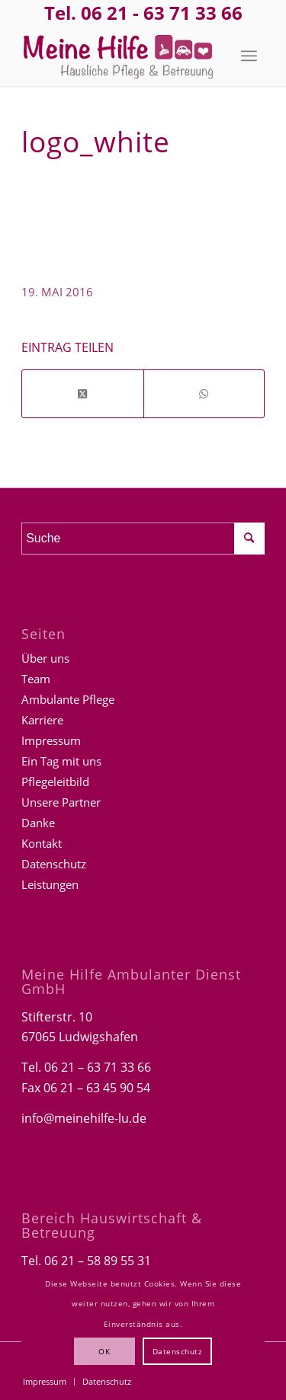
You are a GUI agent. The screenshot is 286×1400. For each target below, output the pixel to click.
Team (35, 678)
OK (104, 1351)
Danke (38, 822)
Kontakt (41, 843)
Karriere (42, 719)
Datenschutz (53, 863)
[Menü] (249, 55)
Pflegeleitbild (55, 781)
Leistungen (50, 884)
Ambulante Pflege (67, 699)
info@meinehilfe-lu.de (83, 1118)
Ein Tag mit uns (61, 761)
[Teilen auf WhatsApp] (204, 393)
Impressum (51, 740)
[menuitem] (249, 55)
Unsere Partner (61, 802)
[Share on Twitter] (82, 393)
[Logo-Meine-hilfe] (118, 55)
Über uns (45, 658)
